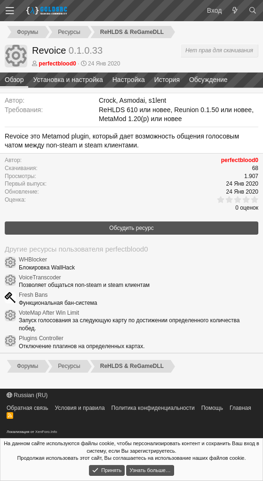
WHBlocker (33, 259)
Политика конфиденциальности (153, 408)
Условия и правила (79, 408)
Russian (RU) (27, 395)
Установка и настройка (68, 79)
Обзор (14, 79)
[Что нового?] (235, 10)
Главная (240, 408)
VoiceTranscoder (40, 277)
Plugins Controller (41, 338)
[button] (10, 10)
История (167, 79)
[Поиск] (252, 10)
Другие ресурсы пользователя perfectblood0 (76, 249)
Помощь (212, 408)
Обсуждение (208, 79)
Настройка (128, 79)
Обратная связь (27, 408)
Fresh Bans (33, 295)
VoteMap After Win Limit (49, 313)
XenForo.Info (46, 432)
